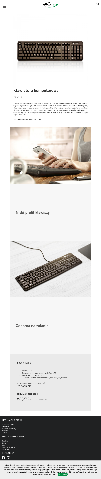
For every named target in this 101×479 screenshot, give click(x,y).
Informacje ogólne (8, 424)
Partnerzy (5, 431)
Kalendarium (6, 449)
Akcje (3, 445)
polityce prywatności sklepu (47, 474)
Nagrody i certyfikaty (9, 429)
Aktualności (5, 426)
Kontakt (4, 433)
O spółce (5, 441)
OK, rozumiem (62, 474)
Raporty (4, 443)
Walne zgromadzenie (9, 447)
